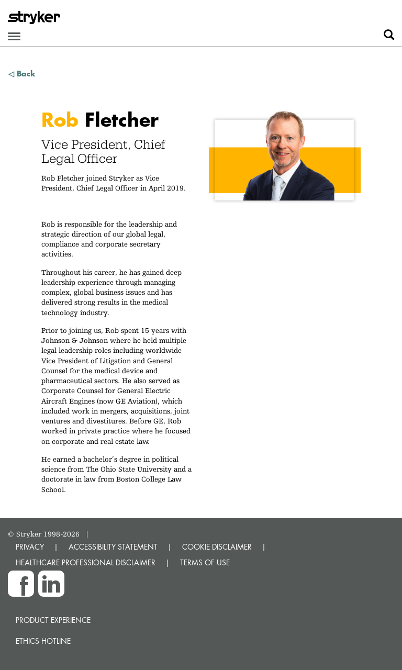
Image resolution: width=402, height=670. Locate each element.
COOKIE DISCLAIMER (217, 547)
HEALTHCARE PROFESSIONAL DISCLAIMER (85, 562)
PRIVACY (30, 547)
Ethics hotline (43, 641)
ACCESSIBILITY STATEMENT (113, 547)
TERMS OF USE (205, 562)
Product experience (53, 620)
